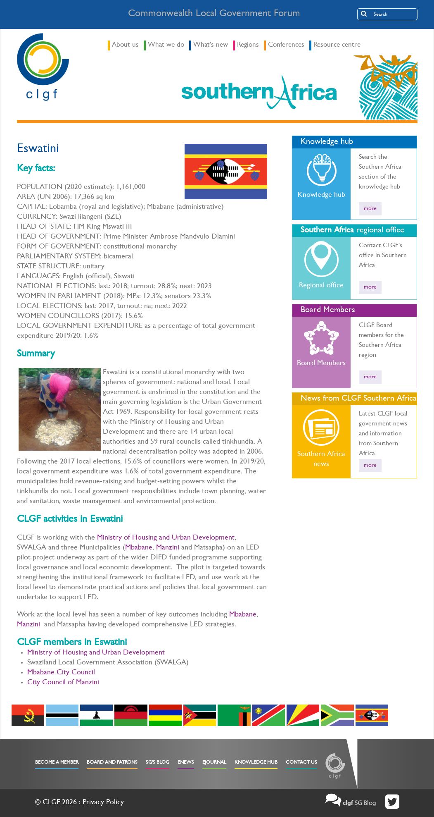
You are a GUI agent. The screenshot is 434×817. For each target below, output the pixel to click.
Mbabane (138, 548)
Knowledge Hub (256, 762)
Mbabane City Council (61, 673)
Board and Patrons (112, 762)
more (370, 209)
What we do (166, 45)
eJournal (214, 762)
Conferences (286, 45)
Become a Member (56, 762)
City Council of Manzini (63, 683)
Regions (248, 45)
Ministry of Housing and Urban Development (166, 538)
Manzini (167, 548)
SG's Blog (157, 762)
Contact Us (301, 762)
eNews (186, 762)
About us (125, 45)
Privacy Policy (103, 803)
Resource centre (336, 45)
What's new (210, 45)
